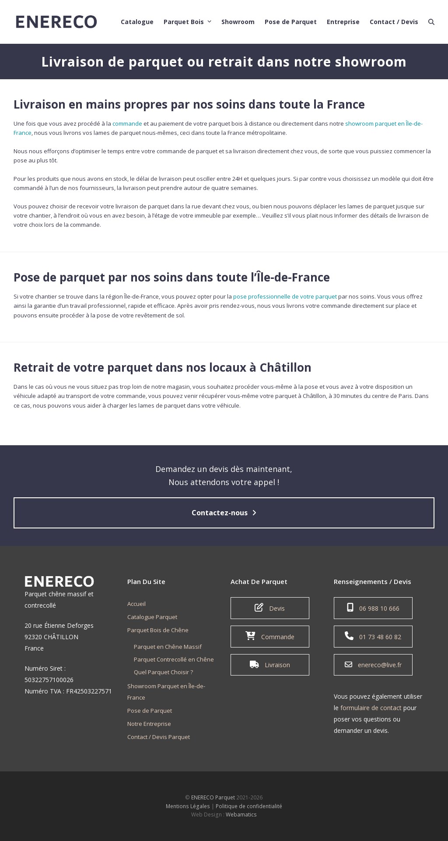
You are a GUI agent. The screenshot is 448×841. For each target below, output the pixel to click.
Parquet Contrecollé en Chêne (174, 659)
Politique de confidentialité (249, 806)
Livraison (270, 664)
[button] (431, 19)
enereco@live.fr (373, 664)
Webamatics (241, 814)
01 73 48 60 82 (373, 636)
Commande (269, 636)
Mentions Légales (188, 806)
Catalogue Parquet (152, 617)
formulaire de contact (371, 708)
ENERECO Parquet (213, 797)
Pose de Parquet (149, 710)
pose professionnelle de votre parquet (285, 296)
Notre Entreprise (149, 724)
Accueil (136, 604)
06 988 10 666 (373, 607)
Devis (270, 607)
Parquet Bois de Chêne (158, 630)
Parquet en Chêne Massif (168, 647)
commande (127, 123)
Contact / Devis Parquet (158, 737)
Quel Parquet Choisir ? (163, 672)
